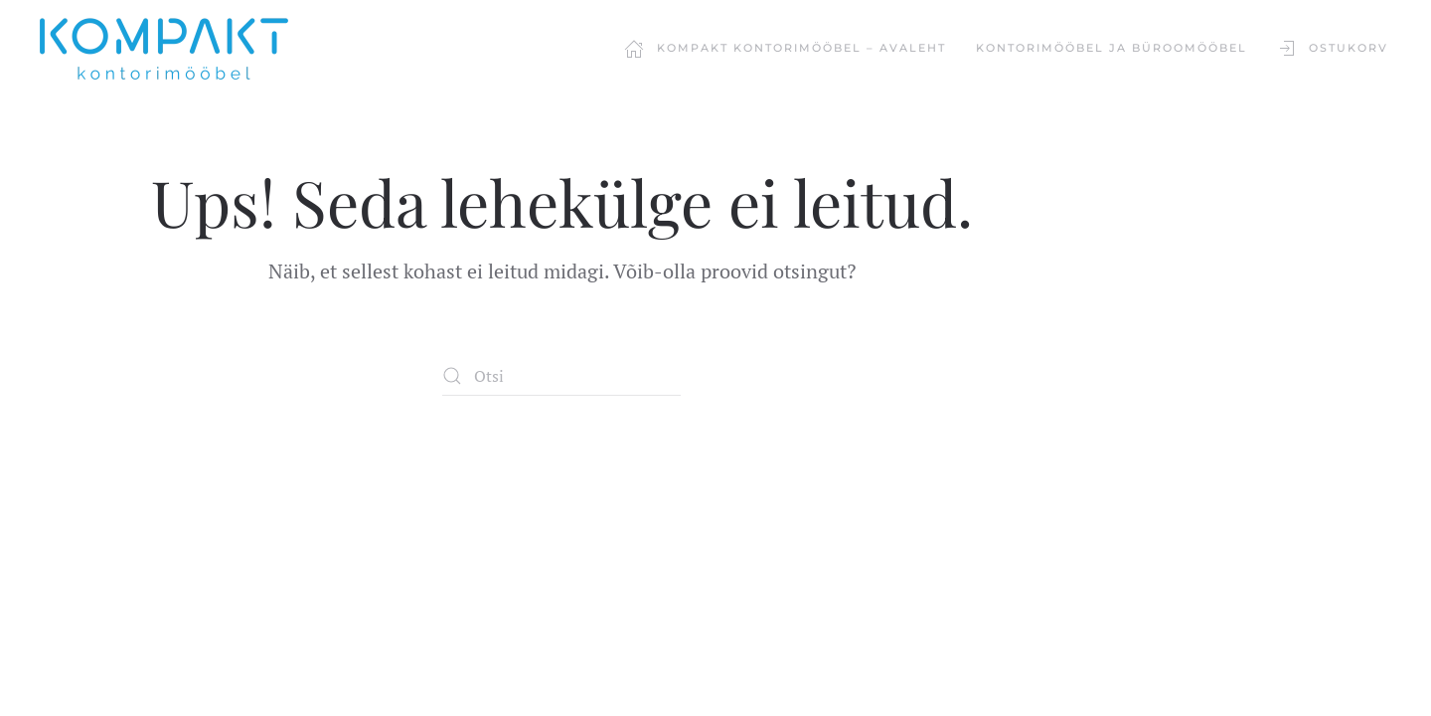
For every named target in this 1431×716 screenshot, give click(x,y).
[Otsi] (561, 376)
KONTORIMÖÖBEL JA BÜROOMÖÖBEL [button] (1111, 48)
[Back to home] (164, 48)
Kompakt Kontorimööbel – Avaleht (785, 49)
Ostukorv (1333, 49)
